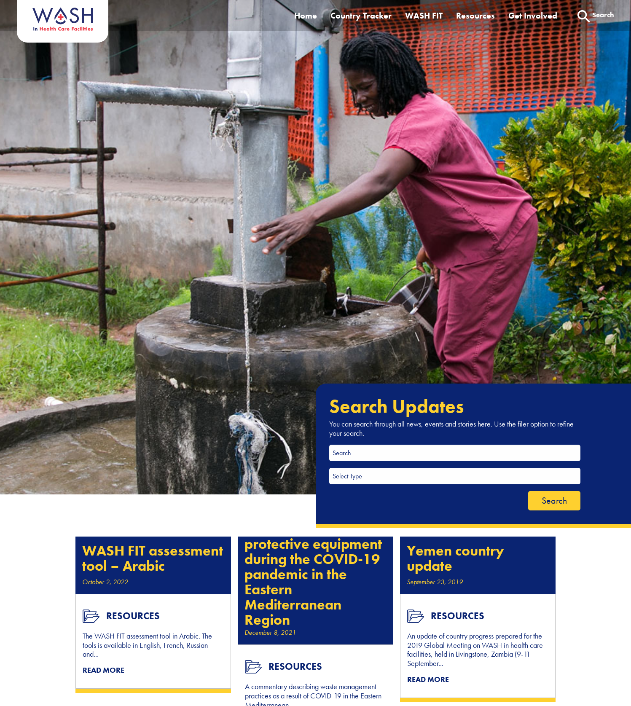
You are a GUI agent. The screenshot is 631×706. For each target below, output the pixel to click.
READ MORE (103, 670)
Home (305, 15)
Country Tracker (361, 15)
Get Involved (532, 15)
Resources (475, 15)
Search (554, 500)
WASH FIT (424, 15)
